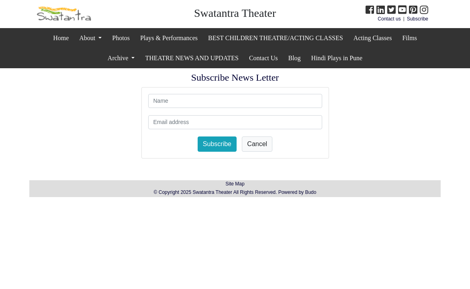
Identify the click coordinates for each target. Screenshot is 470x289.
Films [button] (409, 38)
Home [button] (61, 38)
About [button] (88, 38)
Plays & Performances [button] (169, 38)
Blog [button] (294, 58)
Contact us (389, 19)
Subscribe (417, 19)
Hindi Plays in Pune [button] (337, 58)
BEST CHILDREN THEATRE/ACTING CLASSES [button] (275, 38)
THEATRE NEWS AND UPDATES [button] (191, 58)
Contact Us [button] (263, 58)
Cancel (257, 143)
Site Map (234, 184)
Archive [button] (119, 58)
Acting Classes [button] (373, 38)
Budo (310, 192)
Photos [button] (121, 38)
